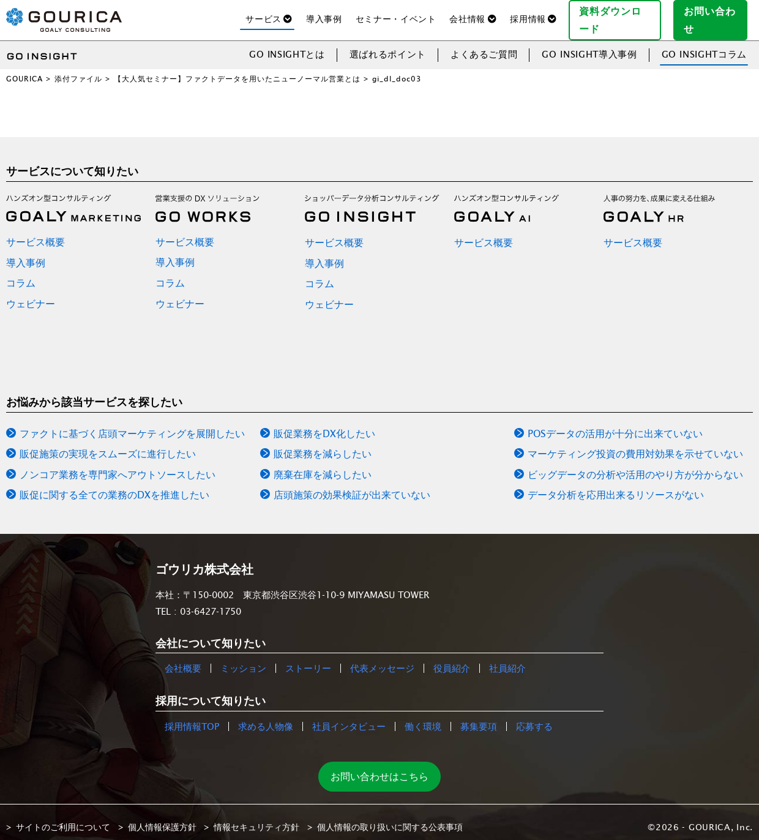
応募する (534, 716)
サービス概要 (35, 232)
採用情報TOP (192, 716)
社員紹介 (507, 659)
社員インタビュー (349, 716)
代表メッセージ (382, 659)
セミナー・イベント (396, 14)
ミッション (243, 659)
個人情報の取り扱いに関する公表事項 (390, 817)
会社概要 (183, 659)
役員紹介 (451, 659)
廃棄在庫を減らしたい (323, 464)
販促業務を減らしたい (323, 444)
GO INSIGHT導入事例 (589, 44)
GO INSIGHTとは (287, 44)
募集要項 (478, 716)
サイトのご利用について (63, 817)
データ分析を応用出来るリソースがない (616, 485)
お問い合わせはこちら (379, 766)
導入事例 (324, 14)
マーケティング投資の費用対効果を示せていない (635, 444)
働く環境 (423, 716)
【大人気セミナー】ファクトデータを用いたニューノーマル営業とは (237, 68)
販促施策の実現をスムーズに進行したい (108, 444)
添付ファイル (78, 68)
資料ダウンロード (620, 15)
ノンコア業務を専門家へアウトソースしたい (117, 464)
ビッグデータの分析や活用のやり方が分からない (635, 464)
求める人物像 (265, 716)
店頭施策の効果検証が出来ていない (352, 485)
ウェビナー (30, 293)
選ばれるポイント (388, 44)
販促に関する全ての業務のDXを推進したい (114, 485)
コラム (21, 273)
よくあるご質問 (484, 44)
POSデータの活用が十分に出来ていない (615, 423)
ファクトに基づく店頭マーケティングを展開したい (132, 423)
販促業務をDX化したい (324, 423)
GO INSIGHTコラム (704, 44)
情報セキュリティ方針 (256, 817)
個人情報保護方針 (162, 817)
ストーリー (308, 659)
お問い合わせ (715, 15)
